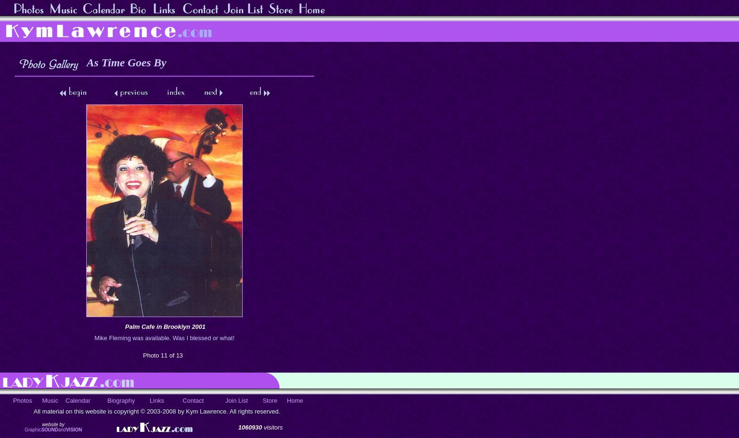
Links (157, 400)
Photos (22, 400)
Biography (121, 400)
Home (295, 400)
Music (50, 400)
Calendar (78, 400)
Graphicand (53, 429)
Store (270, 400)
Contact (193, 400)
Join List (236, 400)
